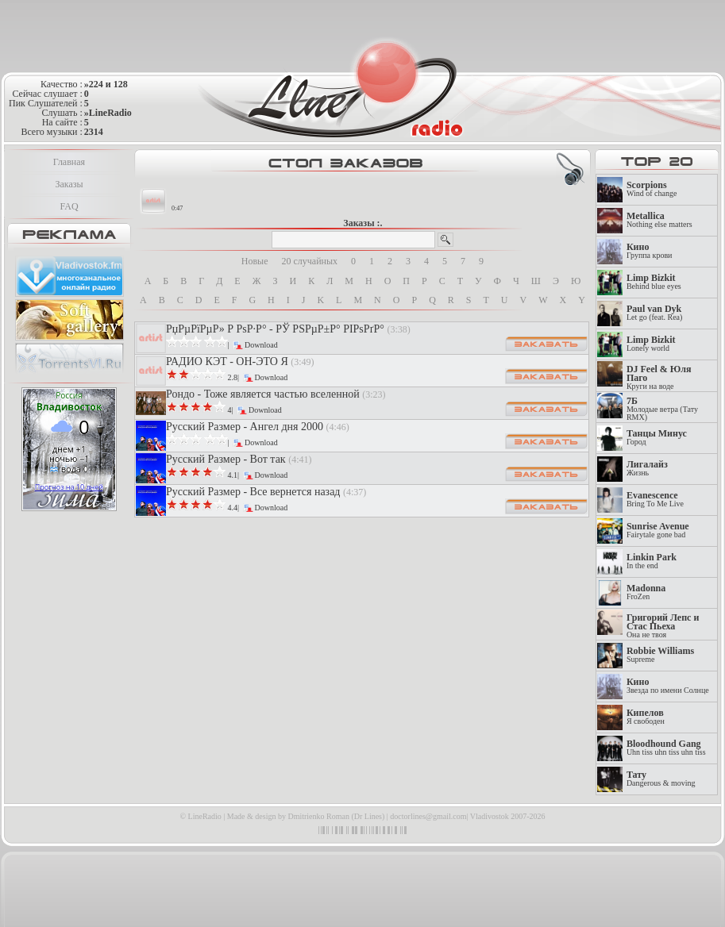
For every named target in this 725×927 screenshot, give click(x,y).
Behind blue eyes (654, 282)
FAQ (69, 206)
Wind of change (652, 189)
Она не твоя (663, 626)
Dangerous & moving (661, 779)
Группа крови (650, 251)
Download (261, 344)
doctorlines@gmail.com (428, 816)
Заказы (69, 184)
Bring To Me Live (655, 499)
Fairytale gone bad (658, 530)
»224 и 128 (106, 84)
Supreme (660, 655)
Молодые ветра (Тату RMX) (662, 409)
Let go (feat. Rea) (655, 313)
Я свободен (646, 717)
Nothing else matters (659, 220)
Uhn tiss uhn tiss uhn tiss (666, 748)
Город (657, 437)
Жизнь (647, 468)
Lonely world (651, 344)
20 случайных (310, 261)
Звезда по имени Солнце (668, 686)
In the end (652, 561)
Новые (254, 261)
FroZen (646, 592)
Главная (69, 161)
